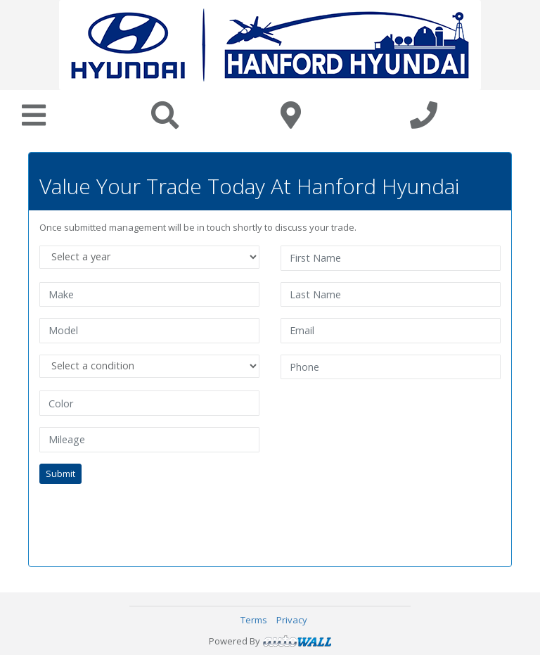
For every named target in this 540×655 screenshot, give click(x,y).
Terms (253, 619)
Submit (60, 473)
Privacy (291, 619)
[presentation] (146, 517)
